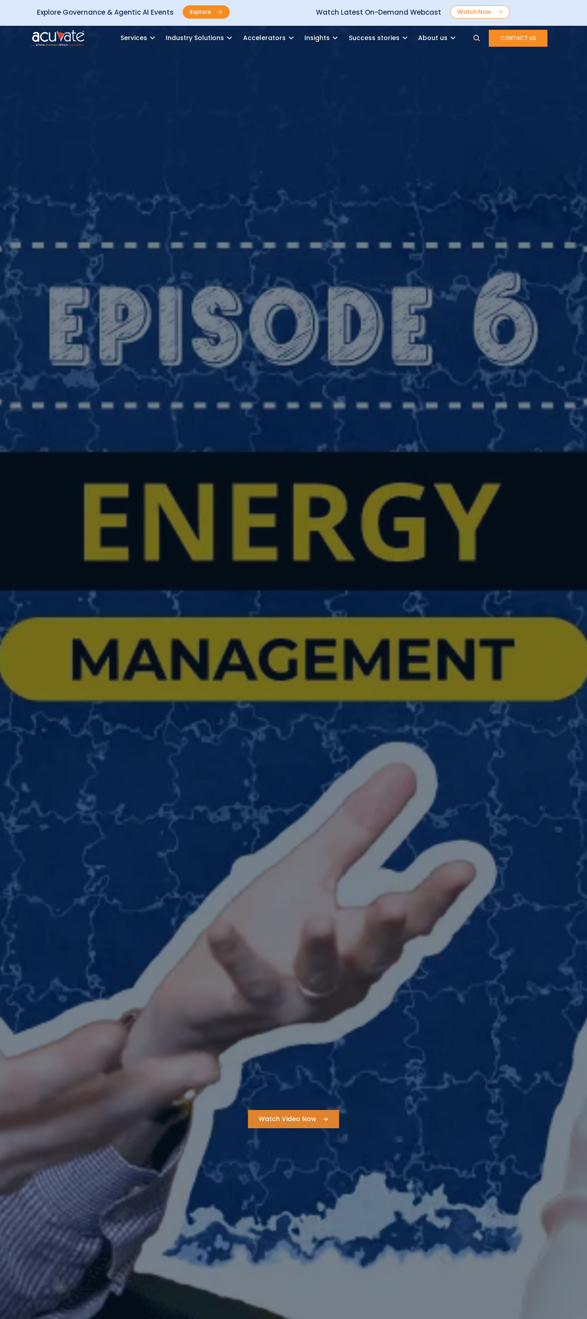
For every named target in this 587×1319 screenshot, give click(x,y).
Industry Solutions (195, 37)
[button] (206, 12)
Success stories (374, 37)
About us (432, 37)
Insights (317, 37)
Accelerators (264, 37)
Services (133, 37)
